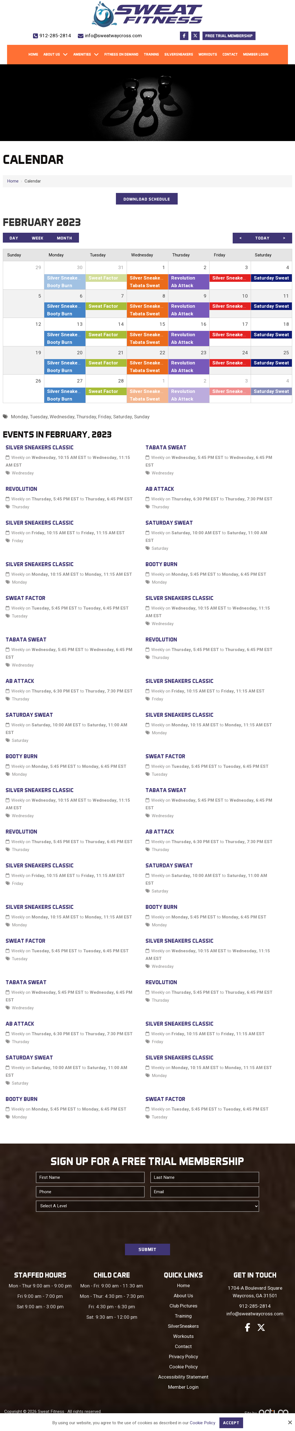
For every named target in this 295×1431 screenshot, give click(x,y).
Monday (19, 582)
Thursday (20, 507)
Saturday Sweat (169, 522)
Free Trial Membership (229, 35)
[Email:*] (204, 1191)
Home (13, 181)
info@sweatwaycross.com (113, 35)
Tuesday (19, 616)
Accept (231, 1422)
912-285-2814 (55, 35)
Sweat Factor (25, 598)
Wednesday (23, 473)
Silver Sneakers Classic (40, 447)
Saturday (160, 548)
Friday (17, 541)
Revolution (21, 488)
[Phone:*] (90, 1191)
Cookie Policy (202, 1422)
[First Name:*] (90, 1177)
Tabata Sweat (166, 447)
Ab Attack (160, 488)
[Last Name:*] (204, 1177)
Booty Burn (161, 564)
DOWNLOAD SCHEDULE (147, 199)
